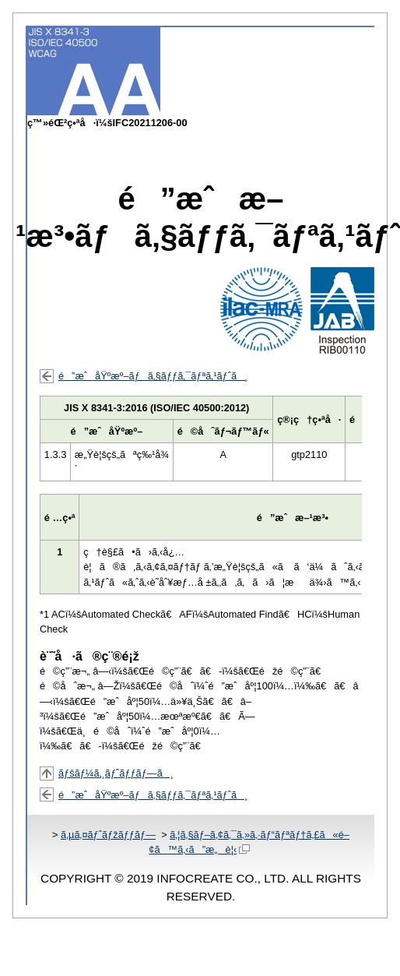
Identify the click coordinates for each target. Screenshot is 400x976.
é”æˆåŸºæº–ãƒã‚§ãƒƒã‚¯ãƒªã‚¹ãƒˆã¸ (152, 376)
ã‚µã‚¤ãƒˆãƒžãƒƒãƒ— (108, 834)
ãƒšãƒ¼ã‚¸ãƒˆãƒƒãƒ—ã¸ (116, 773)
